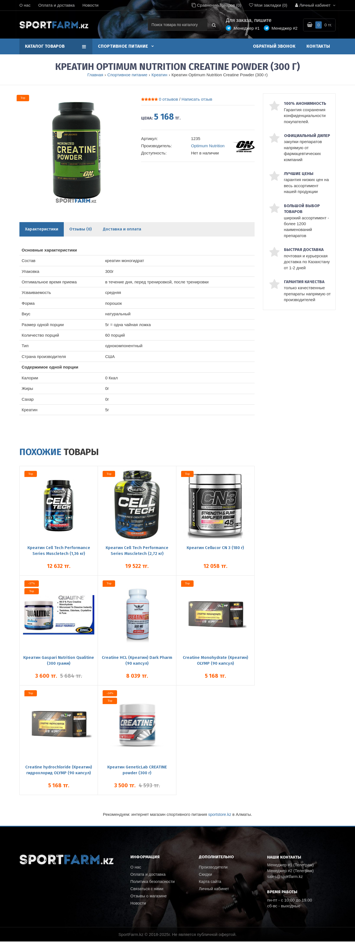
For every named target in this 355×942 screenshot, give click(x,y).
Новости (90, 5)
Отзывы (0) (80, 229)
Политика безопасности (153, 882)
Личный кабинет (214, 889)
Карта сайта (210, 882)
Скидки (205, 874)
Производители (214, 867)
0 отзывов (168, 99)
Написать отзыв (197, 99)
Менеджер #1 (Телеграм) (291, 865)
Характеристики (41, 229)
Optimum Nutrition (208, 145)
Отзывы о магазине (149, 897)
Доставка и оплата (122, 229)
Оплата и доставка (56, 5)
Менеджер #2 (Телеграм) (291, 871)
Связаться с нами (147, 889)
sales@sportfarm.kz (285, 877)
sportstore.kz (220, 814)
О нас (25, 5)
